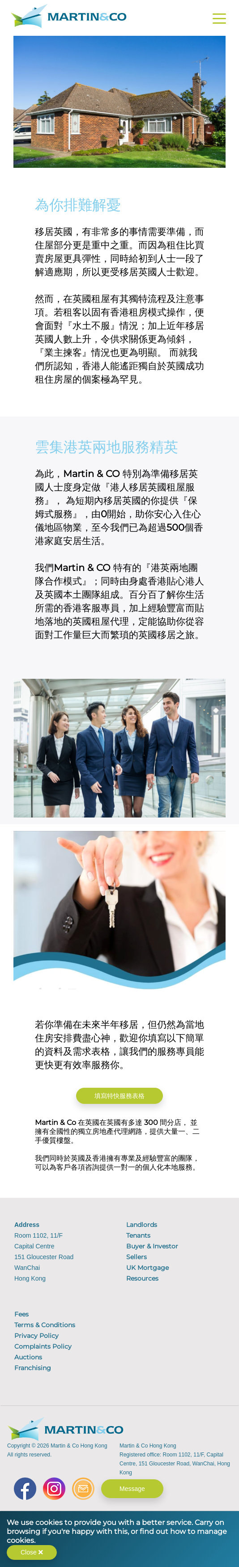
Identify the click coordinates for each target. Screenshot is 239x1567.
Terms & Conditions (44, 1325)
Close (32, 1552)
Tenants (138, 1235)
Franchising (32, 1368)
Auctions (28, 1357)
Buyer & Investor (152, 1246)
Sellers (136, 1257)
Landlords (141, 1225)
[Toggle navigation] (219, 20)
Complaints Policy (43, 1346)
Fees (21, 1314)
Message (132, 1488)
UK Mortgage (147, 1268)
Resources (142, 1278)
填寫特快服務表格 (119, 1095)
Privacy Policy (36, 1336)
